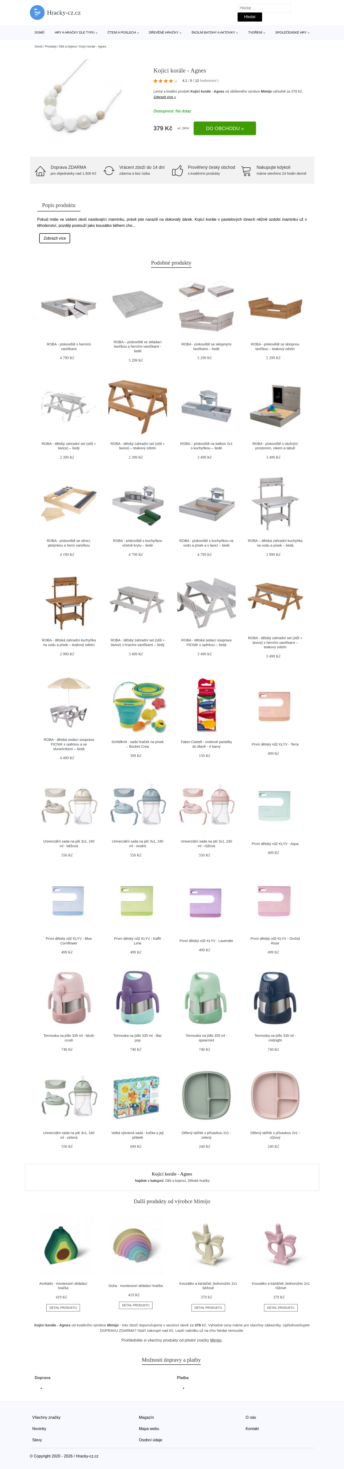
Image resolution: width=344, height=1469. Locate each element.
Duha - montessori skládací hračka (136, 1286)
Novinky (39, 1429)
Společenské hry (291, 32)
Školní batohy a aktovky (213, 32)
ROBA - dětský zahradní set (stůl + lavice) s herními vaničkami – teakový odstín (275, 642)
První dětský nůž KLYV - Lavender (206, 941)
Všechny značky (46, 1417)
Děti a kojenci (68, 46)
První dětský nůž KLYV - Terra (275, 744)
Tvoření (255, 32)
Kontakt (252, 1429)
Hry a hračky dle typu (74, 32)
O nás (251, 1417)
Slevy (37, 1440)
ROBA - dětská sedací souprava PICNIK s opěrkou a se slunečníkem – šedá (69, 744)
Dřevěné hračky (163, 32)
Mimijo (266, 91)
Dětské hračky (199, 1181)
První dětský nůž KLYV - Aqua (275, 844)
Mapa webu (149, 1429)
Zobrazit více (54, 238)
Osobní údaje (150, 1440)
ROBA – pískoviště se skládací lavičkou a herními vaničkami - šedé (138, 346)
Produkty (51, 46)
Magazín (146, 1417)
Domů (40, 32)
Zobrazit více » (164, 97)
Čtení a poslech (122, 32)
